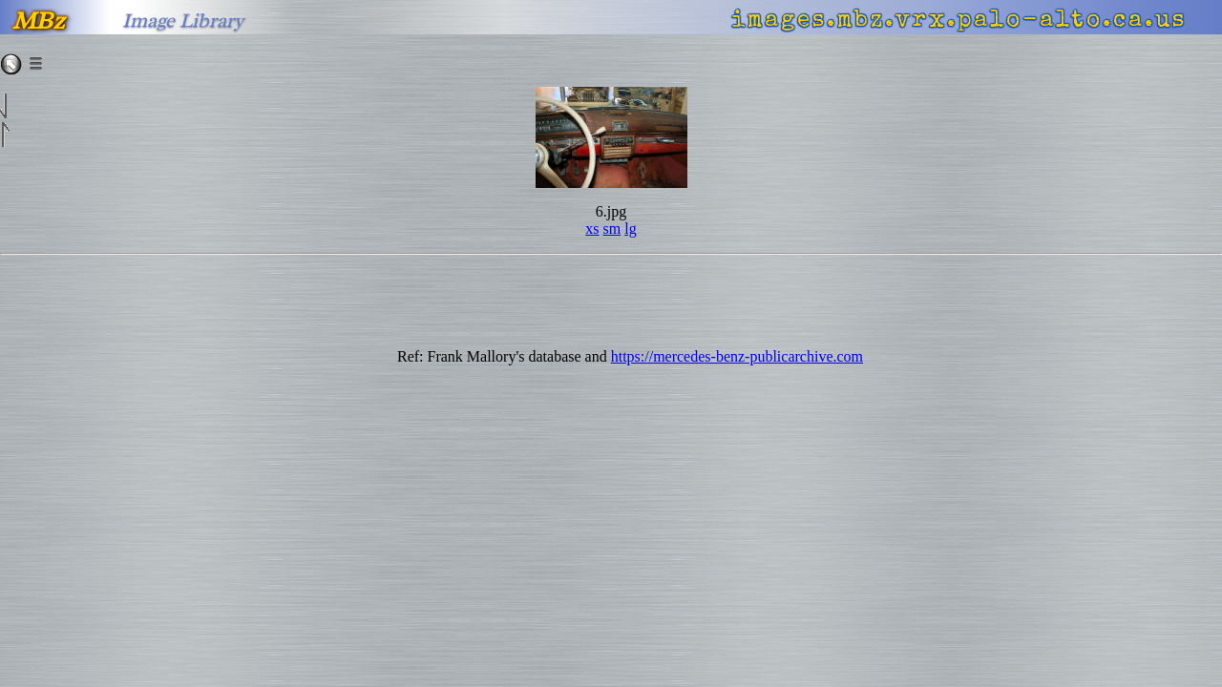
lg (630, 228)
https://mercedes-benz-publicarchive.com (737, 356)
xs (592, 228)
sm (612, 228)
